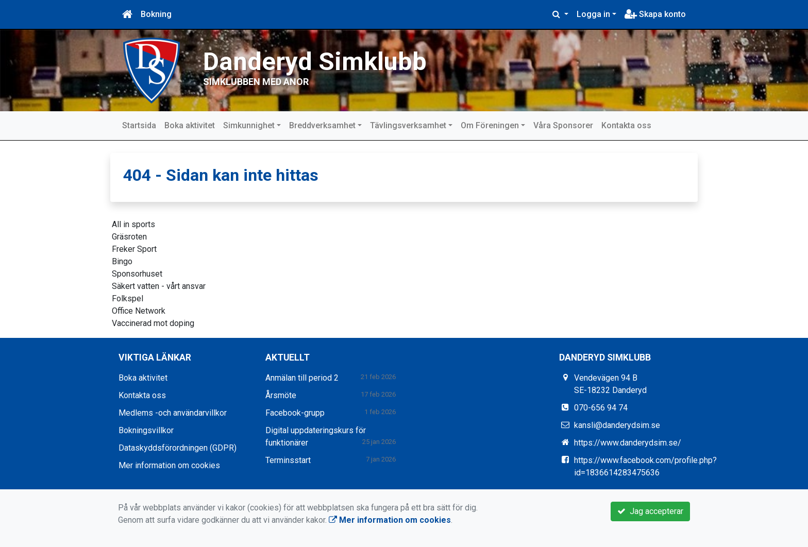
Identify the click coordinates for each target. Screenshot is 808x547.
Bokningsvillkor (146, 430)
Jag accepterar (650, 511)
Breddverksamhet (322, 125)
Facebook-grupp (295, 412)
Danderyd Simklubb (343, 59)
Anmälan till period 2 (302, 377)
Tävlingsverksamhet (408, 125)
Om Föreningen (490, 125)
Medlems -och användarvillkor (173, 412)
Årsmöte (280, 395)
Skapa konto (655, 14)
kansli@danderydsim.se (617, 425)
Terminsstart (288, 460)
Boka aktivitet (189, 125)
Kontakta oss (626, 125)
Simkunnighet (249, 125)
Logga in (593, 14)
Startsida (139, 125)
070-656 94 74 (601, 407)
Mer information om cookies (169, 465)
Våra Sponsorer (563, 125)
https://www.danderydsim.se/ (627, 442)
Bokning (156, 14)
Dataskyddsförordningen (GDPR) (178, 447)
